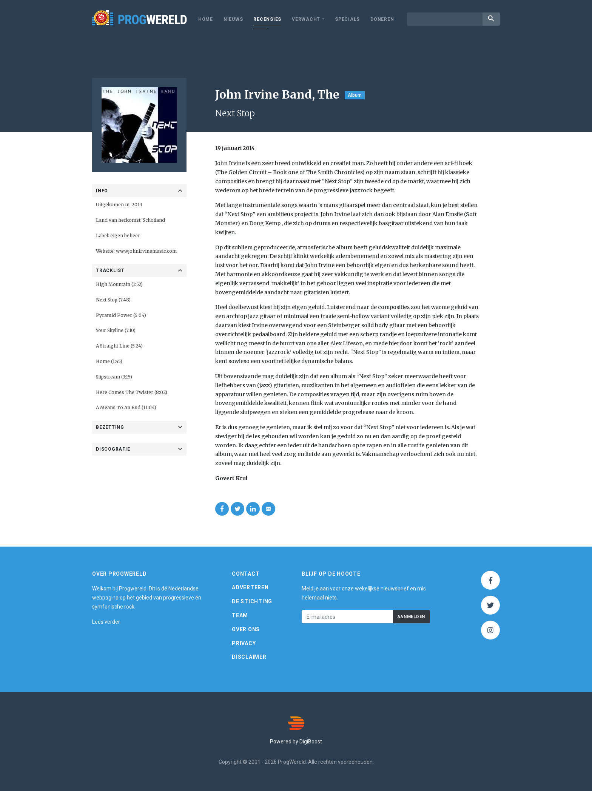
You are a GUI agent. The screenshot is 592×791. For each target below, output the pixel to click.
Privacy (244, 643)
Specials (347, 19)
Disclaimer (249, 657)
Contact (245, 574)
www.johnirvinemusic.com (146, 251)
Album (355, 95)
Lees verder (106, 622)
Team (240, 615)
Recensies (267, 19)
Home (205, 19)
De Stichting (252, 601)
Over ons (246, 629)
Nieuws (233, 19)
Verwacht (306, 19)
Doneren (382, 19)
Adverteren (250, 587)
